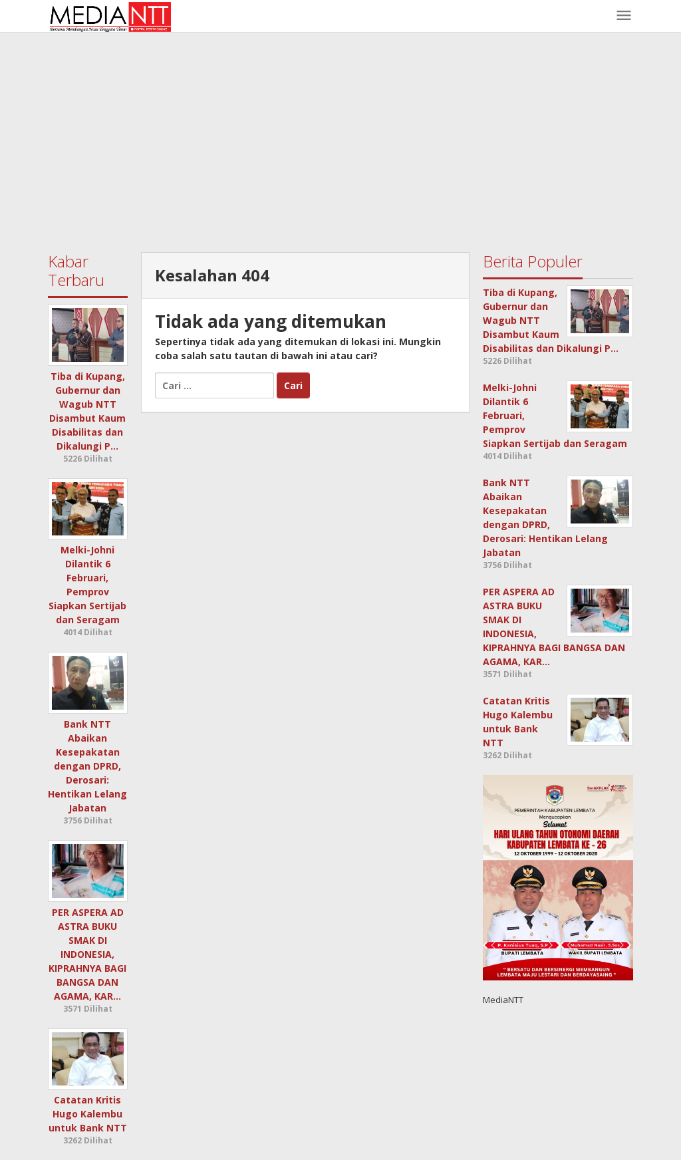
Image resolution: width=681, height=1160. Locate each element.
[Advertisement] (340, 139)
